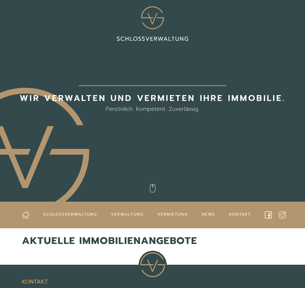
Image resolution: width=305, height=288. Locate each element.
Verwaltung (127, 214)
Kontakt (240, 214)
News (208, 214)
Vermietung (172, 214)
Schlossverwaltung (70, 214)
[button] (12, 275)
